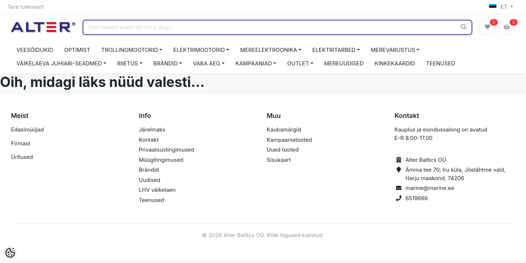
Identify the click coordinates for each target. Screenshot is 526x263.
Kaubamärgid (284, 129)
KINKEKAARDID (395, 63)
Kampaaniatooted (289, 139)
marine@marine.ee (429, 187)
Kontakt (149, 139)
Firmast (20, 143)
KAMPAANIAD (254, 63)
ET (499, 6)
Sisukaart (279, 159)
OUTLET (298, 63)
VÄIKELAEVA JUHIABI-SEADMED (59, 63)
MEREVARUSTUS (393, 49)
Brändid (149, 169)
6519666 (416, 198)
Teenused (151, 200)
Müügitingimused (161, 159)
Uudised (149, 179)
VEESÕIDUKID (34, 49)
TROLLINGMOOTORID (129, 49)
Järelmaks (152, 129)
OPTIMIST (77, 49)
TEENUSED (440, 63)
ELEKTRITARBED (333, 49)
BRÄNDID (165, 63)
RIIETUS (127, 63)
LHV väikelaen (157, 189)
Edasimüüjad (27, 129)
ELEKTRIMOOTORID (199, 49)
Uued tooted (283, 149)
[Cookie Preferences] (10, 252)
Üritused (22, 156)
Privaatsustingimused (166, 149)
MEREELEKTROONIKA (268, 49)
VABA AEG (206, 63)
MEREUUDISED (344, 63)
